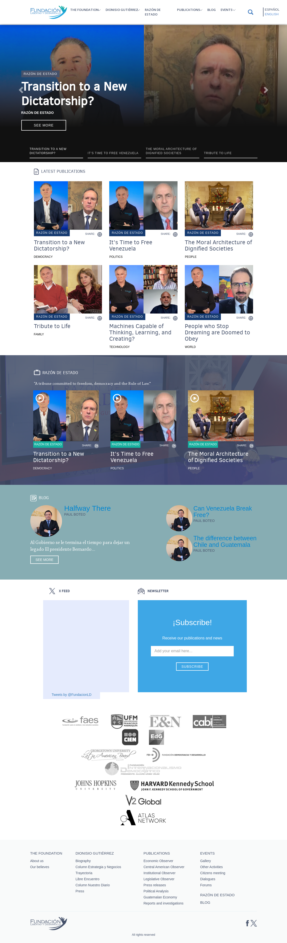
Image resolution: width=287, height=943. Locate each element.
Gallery (205, 861)
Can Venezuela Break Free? (222, 511)
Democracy (43, 257)
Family (39, 334)
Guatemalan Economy (160, 897)
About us (37, 861)
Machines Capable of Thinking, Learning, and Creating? (140, 332)
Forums (205, 885)
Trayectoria (84, 873)
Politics (116, 257)
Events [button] (227, 10)
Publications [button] (188, 10)
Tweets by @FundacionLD (71, 695)
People (190, 257)
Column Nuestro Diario (93, 885)
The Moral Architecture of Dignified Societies (218, 245)
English (272, 14)
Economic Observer (158, 861)
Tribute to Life (52, 326)
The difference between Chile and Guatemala (224, 541)
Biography (83, 861)
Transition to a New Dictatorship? (74, 93)
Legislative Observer (158, 879)
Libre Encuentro (88, 879)
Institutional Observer (159, 873)
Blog (211, 10)
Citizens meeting (212, 873)
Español (272, 9)
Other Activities (211, 867)
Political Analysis (156, 891)
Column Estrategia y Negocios (98, 867)
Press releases (154, 885)
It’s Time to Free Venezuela (130, 245)
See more (44, 125)
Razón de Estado (37, 113)
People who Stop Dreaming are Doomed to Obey (217, 332)
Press (80, 891)
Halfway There (87, 508)
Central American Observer (163, 867)
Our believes (39, 867)
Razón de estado (153, 12)
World (190, 347)
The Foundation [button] (84, 10)
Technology (119, 347)
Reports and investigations (163, 903)
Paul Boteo (74, 514)
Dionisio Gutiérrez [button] (122, 10)
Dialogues (207, 879)
